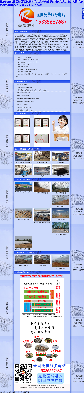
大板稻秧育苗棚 (60, 219)
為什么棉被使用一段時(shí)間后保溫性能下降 (28, 98)
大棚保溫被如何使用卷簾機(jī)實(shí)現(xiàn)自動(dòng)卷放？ (32, 90)
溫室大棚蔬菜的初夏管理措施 (24, 107)
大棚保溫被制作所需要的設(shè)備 (25, 101)
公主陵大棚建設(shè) (23, 219)
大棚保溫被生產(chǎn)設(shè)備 (24, 87)
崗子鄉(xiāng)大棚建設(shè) (42, 222)
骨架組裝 (42, 176)
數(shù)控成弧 (23, 176)
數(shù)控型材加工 (42, 162)
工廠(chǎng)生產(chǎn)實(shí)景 (23, 162)
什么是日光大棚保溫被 (22, 104)
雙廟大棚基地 (60, 206)
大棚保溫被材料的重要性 (23, 95)
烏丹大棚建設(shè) (60, 193)
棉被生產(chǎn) (60, 176)
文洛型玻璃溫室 (23, 265)
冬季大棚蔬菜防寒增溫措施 (23, 92)
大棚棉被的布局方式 (22, 84)
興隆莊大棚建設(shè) (42, 193)
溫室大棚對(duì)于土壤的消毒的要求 (26, 110)
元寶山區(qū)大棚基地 (60, 234)
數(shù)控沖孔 (61, 162)
